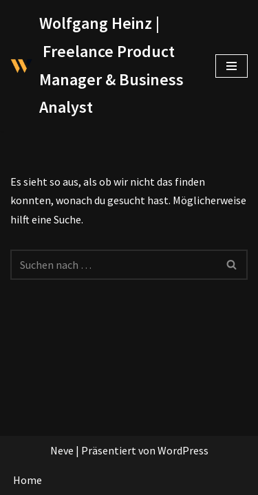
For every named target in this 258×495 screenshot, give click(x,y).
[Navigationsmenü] (231, 66)
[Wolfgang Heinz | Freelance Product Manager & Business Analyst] (102, 66)
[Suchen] (113, 265)
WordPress (183, 450)
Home (27, 480)
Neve (62, 450)
